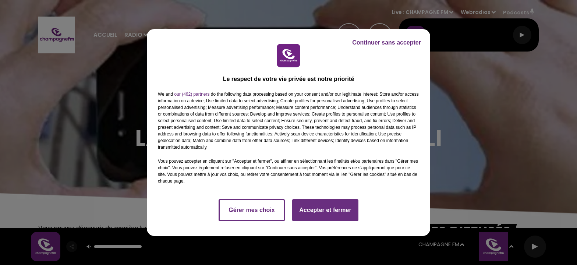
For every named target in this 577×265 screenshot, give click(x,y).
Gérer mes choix (252, 210)
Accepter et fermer (325, 210)
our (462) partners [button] (191, 94)
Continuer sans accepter (386, 42)
